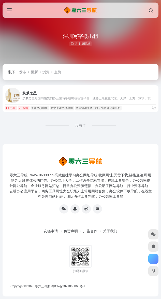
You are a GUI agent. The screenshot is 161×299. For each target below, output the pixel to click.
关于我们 (110, 231)
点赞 (57, 72)
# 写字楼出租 (40, 107)
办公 (11, 107)
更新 (34, 72)
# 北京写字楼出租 (62, 107)
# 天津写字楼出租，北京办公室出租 (98, 107)
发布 (22, 72)
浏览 (46, 72)
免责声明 (71, 231)
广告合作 (90, 231)
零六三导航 (42, 286)
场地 (23, 107)
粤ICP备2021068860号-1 (68, 286)
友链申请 (51, 231)
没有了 (80, 125)
